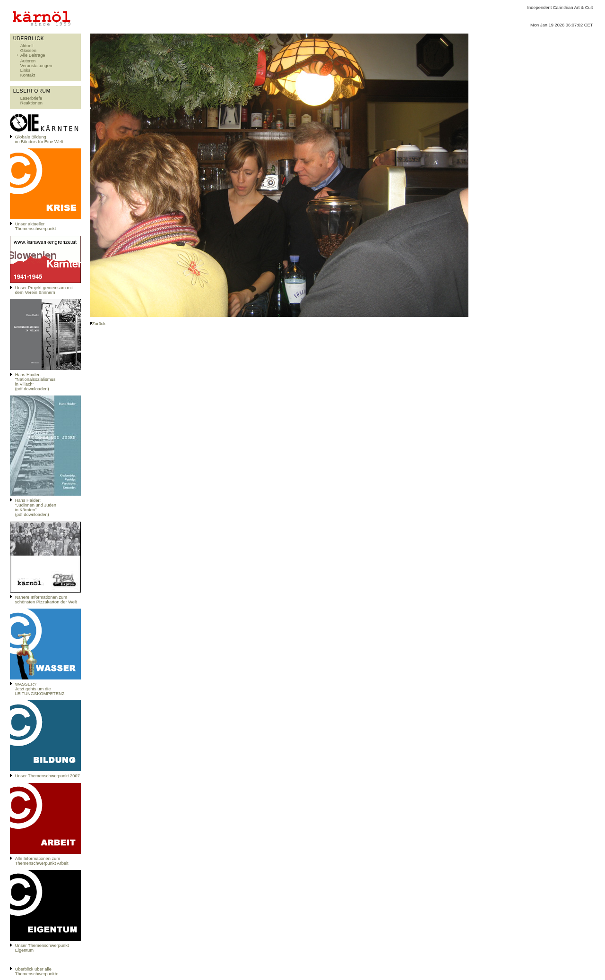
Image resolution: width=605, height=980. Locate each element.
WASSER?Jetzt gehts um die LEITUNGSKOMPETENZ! (40, 689)
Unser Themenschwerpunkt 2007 (47, 776)
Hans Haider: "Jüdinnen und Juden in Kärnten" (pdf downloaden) (35, 507)
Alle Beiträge (32, 55)
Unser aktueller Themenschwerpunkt (35, 226)
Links (25, 70)
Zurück (99, 323)
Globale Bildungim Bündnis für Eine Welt (39, 139)
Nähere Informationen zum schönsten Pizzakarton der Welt (46, 599)
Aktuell (27, 45)
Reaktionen (31, 103)
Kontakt (27, 75)
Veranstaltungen (36, 65)
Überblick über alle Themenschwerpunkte (37, 971)
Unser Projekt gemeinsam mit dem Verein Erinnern (44, 290)
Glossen (28, 50)
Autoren (28, 61)
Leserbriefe (31, 98)
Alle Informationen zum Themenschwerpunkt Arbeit (42, 861)
